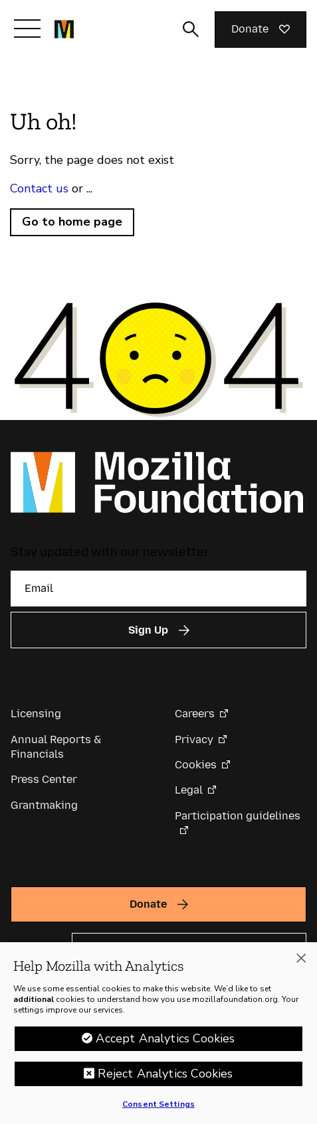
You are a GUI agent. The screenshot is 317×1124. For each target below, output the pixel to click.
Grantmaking (44, 805)
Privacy (194, 739)
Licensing (36, 713)
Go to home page (72, 222)
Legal (189, 790)
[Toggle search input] (190, 29)
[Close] (301, 965)
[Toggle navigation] (27, 28)
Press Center (44, 779)
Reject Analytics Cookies (165, 1080)
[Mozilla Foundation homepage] (64, 29)
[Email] (158, 588)
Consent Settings (158, 1110)
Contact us (39, 188)
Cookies (196, 764)
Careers (195, 713)
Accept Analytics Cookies (165, 1045)
